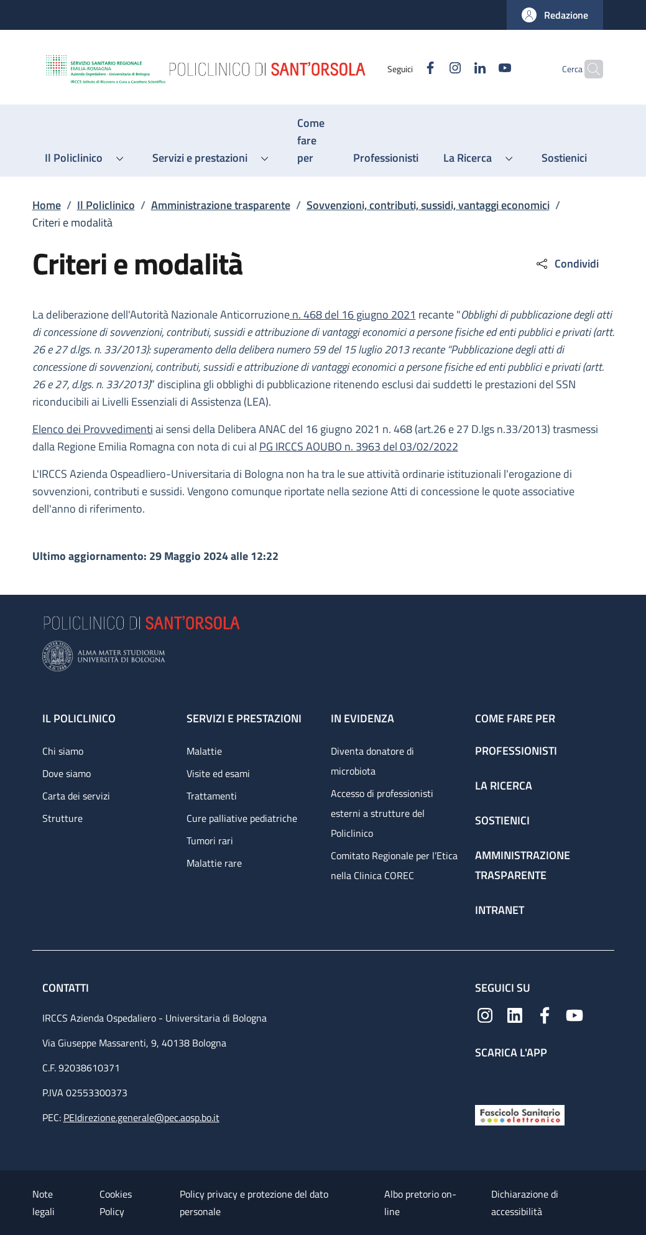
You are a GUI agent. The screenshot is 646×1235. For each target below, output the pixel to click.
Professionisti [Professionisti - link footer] (516, 750)
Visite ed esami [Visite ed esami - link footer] (218, 773)
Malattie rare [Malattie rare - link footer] (214, 862)
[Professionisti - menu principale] (386, 158)
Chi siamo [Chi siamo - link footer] (62, 750)
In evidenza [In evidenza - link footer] (362, 718)
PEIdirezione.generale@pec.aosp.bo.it (141, 1117)
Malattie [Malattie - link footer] (204, 750)
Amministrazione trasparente (220, 205)
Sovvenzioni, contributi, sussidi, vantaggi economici (428, 205)
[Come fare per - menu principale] (313, 141)
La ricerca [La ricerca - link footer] (503, 785)
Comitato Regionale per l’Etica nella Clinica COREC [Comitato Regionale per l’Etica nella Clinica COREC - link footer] (394, 865)
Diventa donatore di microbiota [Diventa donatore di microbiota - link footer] (372, 760)
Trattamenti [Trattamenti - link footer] (212, 795)
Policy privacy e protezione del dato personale (254, 1202)
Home (46, 205)
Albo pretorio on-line (420, 1202)
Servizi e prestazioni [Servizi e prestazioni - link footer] (244, 718)
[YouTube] (480, 68)
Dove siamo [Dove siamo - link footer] (66, 773)
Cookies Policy (115, 1202)
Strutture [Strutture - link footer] (62, 818)
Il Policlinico (106, 205)
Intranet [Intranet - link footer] (499, 910)
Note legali (43, 1202)
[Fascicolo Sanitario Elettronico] (520, 1114)
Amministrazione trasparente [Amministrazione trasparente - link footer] (522, 865)
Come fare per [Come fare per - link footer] (515, 718)
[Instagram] (430, 68)
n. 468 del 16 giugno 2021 (353, 314)
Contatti (66, 987)
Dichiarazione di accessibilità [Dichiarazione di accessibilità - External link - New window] (524, 1202)
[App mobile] (485, 1079)
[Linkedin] (455, 68)
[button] (555, 15)
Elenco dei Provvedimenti (92, 429)
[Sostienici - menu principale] (564, 158)
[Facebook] (406, 68)
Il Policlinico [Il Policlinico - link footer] (79, 718)
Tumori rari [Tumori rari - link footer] (210, 840)
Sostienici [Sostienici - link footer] (502, 820)
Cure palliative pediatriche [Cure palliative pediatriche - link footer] (242, 818)
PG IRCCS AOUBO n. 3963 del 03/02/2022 (358, 446)
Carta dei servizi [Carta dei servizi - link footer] (76, 795)
